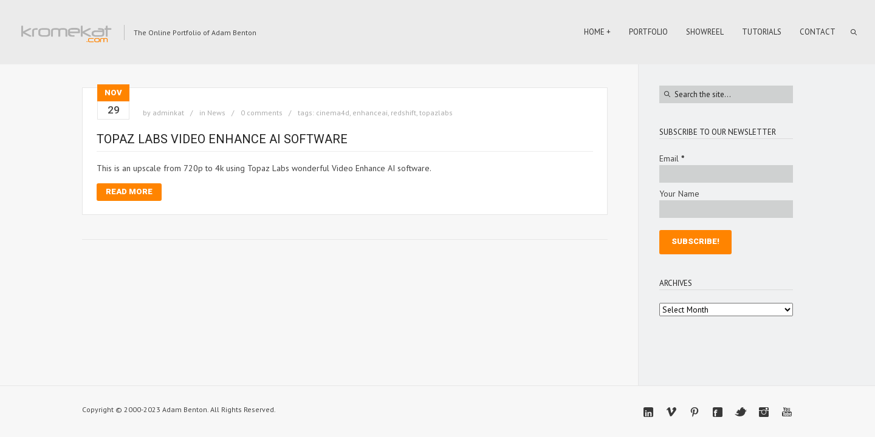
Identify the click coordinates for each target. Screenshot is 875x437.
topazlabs (436, 112)
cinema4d (332, 112)
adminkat (168, 112)
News (216, 112)
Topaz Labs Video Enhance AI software (222, 139)
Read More (129, 191)
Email (671, 158)
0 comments (262, 112)
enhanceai (370, 112)
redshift (403, 112)
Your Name (679, 193)
